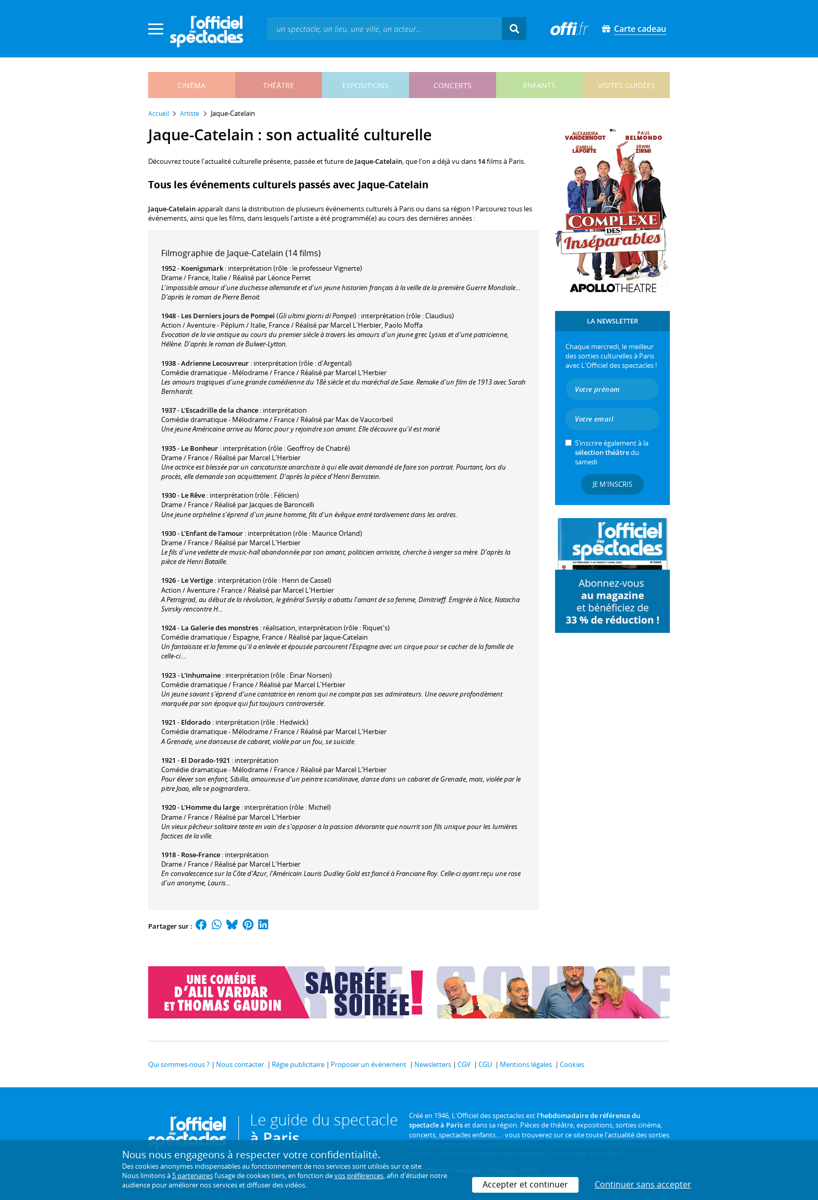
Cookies (572, 1064)
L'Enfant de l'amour (212, 533)
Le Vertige (197, 580)
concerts (453, 85)
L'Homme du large (210, 807)
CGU (485, 1064)
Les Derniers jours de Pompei (228, 315)
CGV (464, 1064)
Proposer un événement (368, 1064)
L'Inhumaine (201, 675)
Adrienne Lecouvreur (215, 363)
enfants (539, 85)
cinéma (191, 85)
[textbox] (384, 28)
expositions (365, 85)
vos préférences (358, 1175)
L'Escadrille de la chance (219, 410)
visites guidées (626, 85)
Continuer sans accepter (643, 1184)
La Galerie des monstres (219, 627)
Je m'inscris (612, 484)
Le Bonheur (199, 448)
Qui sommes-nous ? (179, 1064)
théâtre (278, 85)
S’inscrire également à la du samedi (611, 452)
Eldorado (196, 722)
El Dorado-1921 (205, 760)
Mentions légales (526, 1064)
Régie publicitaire (298, 1064)
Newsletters (432, 1064)
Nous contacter (240, 1064)
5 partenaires (192, 1175)
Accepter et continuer (525, 1184)
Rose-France (200, 854)
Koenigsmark (202, 268)
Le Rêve (193, 495)
